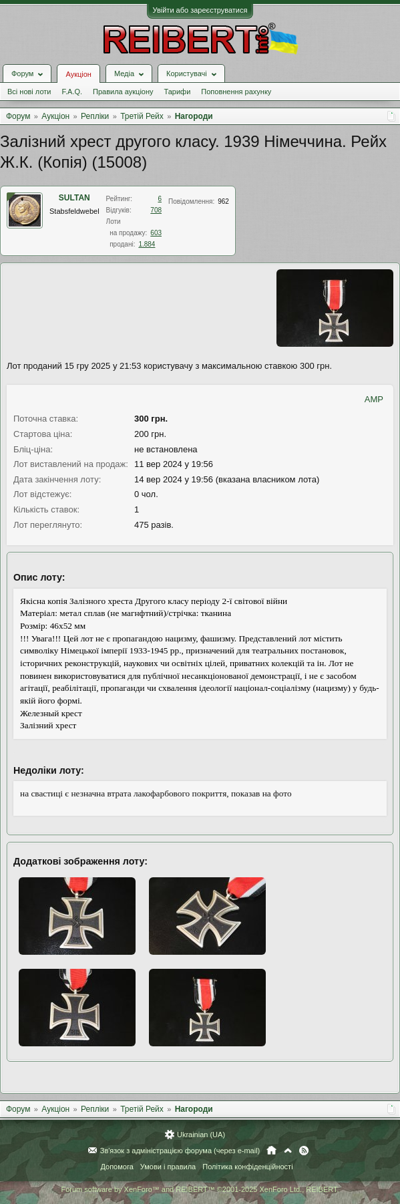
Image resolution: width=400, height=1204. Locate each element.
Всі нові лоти (29, 92)
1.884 (146, 244)
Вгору (287, 1150)
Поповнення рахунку (236, 92)
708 (156, 210)
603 (156, 233)
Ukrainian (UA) (201, 1135)
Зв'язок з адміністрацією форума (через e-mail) (180, 1151)
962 (223, 201)
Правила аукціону (123, 92)
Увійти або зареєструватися (200, 10)
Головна (271, 1150)
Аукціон (78, 74)
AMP (374, 399)
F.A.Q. (71, 92)
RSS (304, 1150)
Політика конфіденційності (247, 1167)
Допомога (116, 1167)
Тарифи (177, 92)
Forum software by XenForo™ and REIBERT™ (200, 1189)
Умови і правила (168, 1167)
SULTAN (74, 197)
